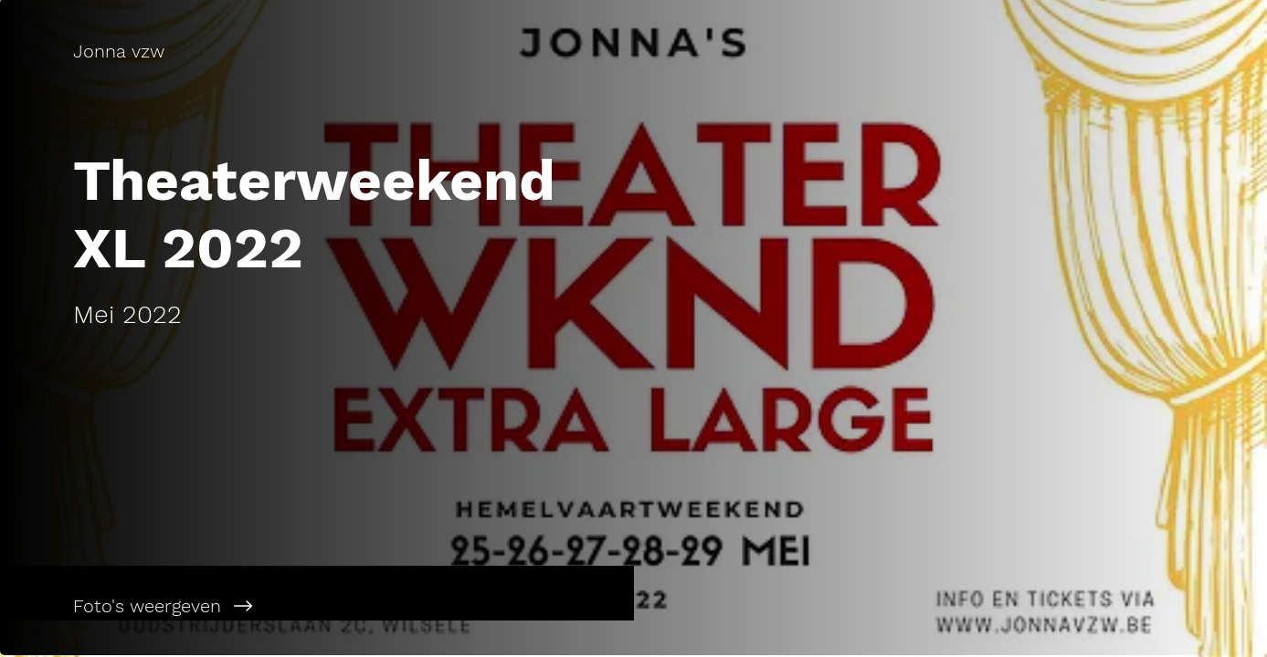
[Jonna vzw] (316, 51)
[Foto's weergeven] (317, 605)
